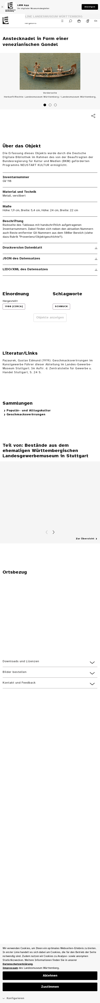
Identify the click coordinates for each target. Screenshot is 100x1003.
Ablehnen (50, 975)
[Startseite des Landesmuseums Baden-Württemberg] (12, 22)
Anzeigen (89, 7)
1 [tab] (45, 105)
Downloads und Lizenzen (21, 661)
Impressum (10, 968)
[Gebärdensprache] (87, 21)
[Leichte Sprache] (79, 21)
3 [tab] (56, 105)
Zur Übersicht (85, 539)
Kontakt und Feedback (19, 682)
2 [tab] (50, 105)
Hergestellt (10, 301)
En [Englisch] (96, 21)
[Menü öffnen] (62, 21)
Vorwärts (53, 532)
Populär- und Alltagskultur (29, 410)
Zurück (46, 532)
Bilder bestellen (15, 672)
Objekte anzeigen (50, 317)
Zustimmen (50, 987)
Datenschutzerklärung (18, 964)
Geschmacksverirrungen (26, 414)
